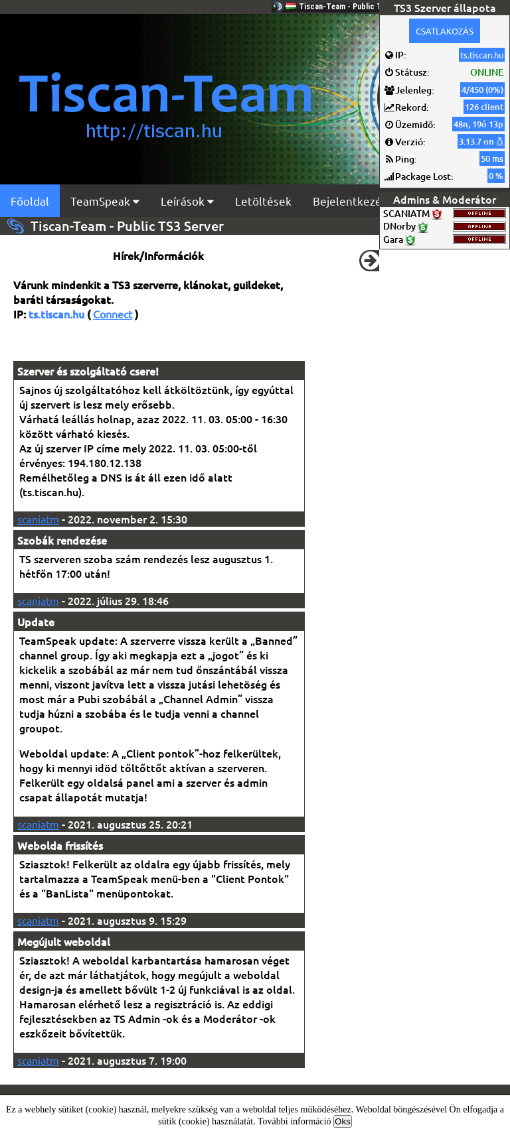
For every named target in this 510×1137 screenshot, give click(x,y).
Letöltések (263, 201)
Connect (112, 313)
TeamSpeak (104, 201)
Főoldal (30, 201)
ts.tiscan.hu (481, 54)
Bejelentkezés (350, 201)
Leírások (187, 201)
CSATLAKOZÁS (444, 30)
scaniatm (38, 518)
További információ (294, 1121)
